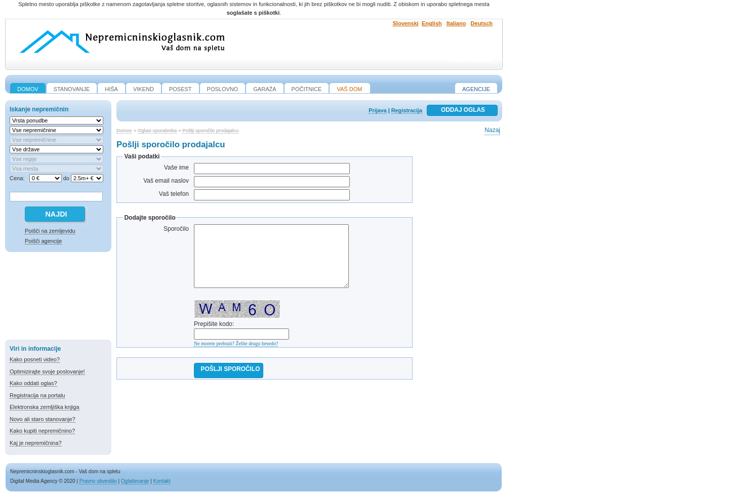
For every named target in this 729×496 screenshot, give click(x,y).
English (432, 23)
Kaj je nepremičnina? (36, 443)
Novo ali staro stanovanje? (42, 419)
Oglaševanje (135, 481)
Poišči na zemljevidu (50, 231)
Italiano (456, 23)
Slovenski (406, 23)
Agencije (476, 89)
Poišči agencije (43, 241)
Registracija (406, 110)
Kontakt (162, 481)
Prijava (377, 110)
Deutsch (482, 23)
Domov (124, 130)
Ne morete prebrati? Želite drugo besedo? (236, 343)
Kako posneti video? (35, 359)
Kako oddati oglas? (33, 383)
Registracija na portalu (37, 395)
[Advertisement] (58, 298)
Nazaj (492, 130)
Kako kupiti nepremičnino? (42, 431)
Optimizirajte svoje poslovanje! (47, 371)
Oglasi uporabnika (157, 130)
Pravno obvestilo (98, 481)
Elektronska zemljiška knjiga (44, 407)
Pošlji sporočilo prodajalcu (210, 130)
